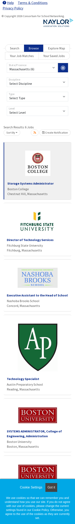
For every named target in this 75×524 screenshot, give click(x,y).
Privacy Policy (13, 8)
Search (14, 48)
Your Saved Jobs (54, 56)
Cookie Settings (31, 487)
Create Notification (55, 132)
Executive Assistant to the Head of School (37, 295)
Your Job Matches (22, 56)
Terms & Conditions (33, 2)
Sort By (10, 132)
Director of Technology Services (30, 240)
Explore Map (56, 48)
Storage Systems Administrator (30, 183)
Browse (34, 48)
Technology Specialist (23, 379)
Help (8, 2)
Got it (51, 487)
